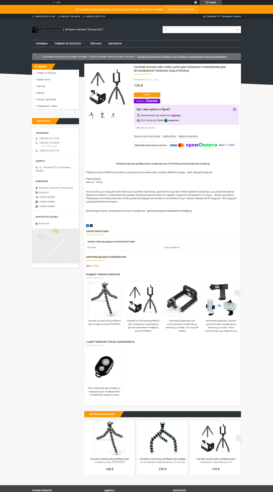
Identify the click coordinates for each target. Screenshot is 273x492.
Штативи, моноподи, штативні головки (65, 56)
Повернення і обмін (47, 106)
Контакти (115, 43)
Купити (147, 94)
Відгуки (40, 92)
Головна (42, 43)
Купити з (146, 101)
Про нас (96, 43)
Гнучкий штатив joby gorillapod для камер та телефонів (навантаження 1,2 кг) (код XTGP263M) (162, 461)
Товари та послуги (67, 43)
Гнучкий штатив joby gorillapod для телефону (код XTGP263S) (109, 461)
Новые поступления (181, 9)
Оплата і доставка (46, 99)
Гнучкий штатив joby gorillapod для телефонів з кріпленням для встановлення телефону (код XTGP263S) (215, 461)
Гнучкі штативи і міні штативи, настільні (111, 56)
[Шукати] (237, 29)
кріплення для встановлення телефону (169, 210)
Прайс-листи (43, 79)
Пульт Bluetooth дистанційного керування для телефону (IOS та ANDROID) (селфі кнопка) (104, 391)
